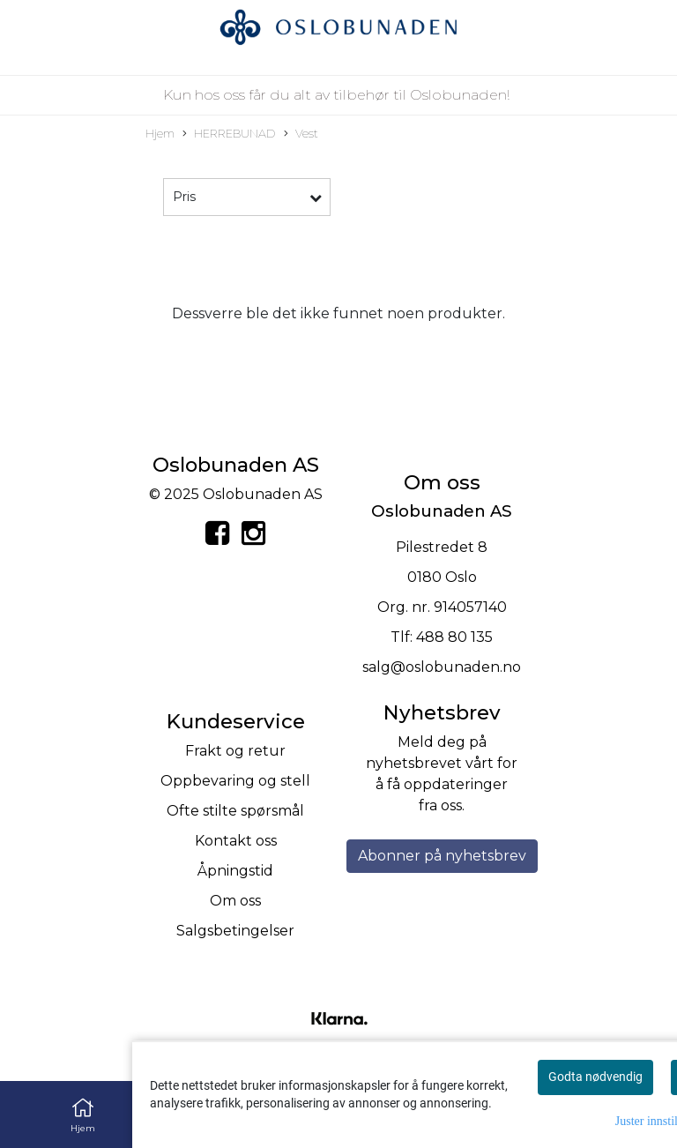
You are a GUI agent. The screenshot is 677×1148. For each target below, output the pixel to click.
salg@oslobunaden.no (441, 667)
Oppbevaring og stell (235, 780)
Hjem (160, 133)
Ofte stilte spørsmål (235, 810)
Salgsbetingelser (235, 930)
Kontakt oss (236, 840)
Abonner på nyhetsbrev (442, 855)
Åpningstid (235, 870)
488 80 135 (454, 637)
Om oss (235, 900)
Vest (301, 134)
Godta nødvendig (595, 1077)
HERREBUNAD (228, 134)
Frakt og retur (235, 750)
